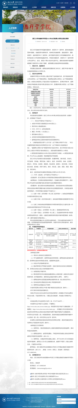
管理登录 (53, 406)
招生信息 (66, 30)
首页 (49, 30)
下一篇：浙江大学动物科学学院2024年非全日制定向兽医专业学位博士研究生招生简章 (45, 384)
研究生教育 (59, 30)
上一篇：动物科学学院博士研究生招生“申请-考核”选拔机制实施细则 (42, 382)
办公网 (58, 2)
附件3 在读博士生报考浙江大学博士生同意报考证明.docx (48, 380)
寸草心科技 (48, 406)
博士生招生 (71, 30)
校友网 (62, 2)
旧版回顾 (66, 2)
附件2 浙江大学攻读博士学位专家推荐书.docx (45, 377)
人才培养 (54, 30)
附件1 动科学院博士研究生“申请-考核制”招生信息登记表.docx (50, 375)
